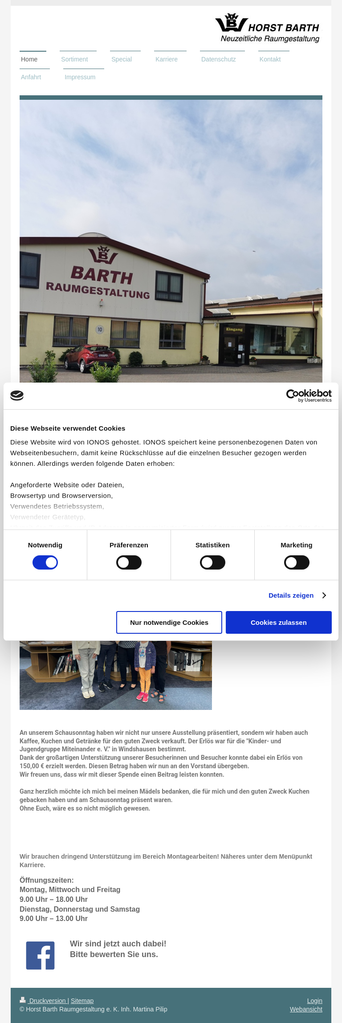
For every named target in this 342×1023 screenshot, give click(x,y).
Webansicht (306, 1009)
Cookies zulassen (279, 622)
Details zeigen (291, 595)
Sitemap (82, 1000)
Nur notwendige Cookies (169, 622)
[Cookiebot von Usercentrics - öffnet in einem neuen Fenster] (293, 395)
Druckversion (43, 1000)
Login (314, 1000)
